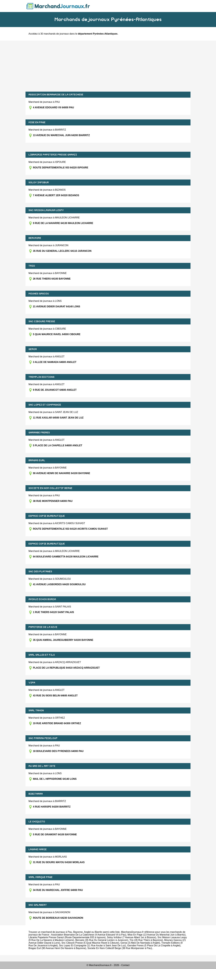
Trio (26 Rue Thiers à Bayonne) (146, 940)
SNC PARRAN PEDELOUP (42, 738)
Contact (125, 965)
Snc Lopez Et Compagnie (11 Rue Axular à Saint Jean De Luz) (92, 945)
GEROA (32, 349)
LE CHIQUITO (36, 821)
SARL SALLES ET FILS (41, 655)
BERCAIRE (34, 238)
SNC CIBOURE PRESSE (41, 321)
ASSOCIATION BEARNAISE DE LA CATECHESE (55, 94)
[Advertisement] (108, 66)
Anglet (87, 932)
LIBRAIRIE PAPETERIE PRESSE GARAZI (52, 155)
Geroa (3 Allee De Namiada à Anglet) (140, 943)
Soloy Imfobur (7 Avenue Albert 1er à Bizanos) (131, 937)
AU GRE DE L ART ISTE (41, 766)
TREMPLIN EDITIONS (41, 377)
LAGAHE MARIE (37, 849)
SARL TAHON (36, 710)
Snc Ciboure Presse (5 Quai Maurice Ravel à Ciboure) (90, 943)
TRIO (31, 266)
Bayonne (78, 932)
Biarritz (98, 932)
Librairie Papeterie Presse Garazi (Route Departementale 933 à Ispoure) (67, 937)
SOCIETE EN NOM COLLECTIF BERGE (50, 488)
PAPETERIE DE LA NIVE (42, 627)
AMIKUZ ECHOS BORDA (42, 599)
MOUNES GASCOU (38, 293)
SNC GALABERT (37, 905)
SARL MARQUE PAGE (40, 877)
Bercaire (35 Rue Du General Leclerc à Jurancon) (101, 940)
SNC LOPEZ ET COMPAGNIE (44, 405)
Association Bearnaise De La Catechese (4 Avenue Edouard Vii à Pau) (88, 934)
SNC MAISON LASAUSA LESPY (46, 210)
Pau (70, 932)
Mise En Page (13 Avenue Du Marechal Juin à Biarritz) (157, 934)
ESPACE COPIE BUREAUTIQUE (46, 516)
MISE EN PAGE (36, 122)
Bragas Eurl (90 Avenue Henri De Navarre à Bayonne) (57, 948)
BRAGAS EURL (36, 460)
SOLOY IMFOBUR (38, 182)
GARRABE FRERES (39, 432)
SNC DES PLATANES (40, 571)
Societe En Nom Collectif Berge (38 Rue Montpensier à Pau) (119, 948)
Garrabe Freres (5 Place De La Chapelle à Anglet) (153, 945)
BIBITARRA (35, 794)
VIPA (31, 682)
